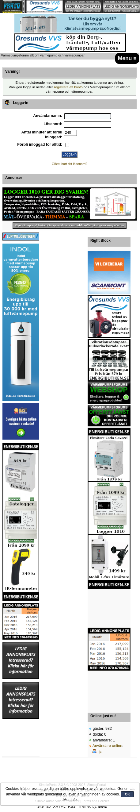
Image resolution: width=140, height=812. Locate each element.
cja (99, 752)
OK (127, 794)
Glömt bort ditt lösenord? (69, 164)
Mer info (70, 800)
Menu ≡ (127, 58)
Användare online (107, 746)
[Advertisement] (109, 608)
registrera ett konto (68, 87)
